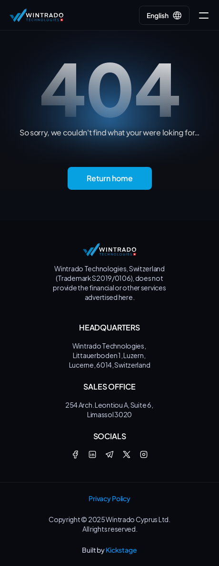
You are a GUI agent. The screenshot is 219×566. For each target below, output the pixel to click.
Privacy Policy (109, 498)
